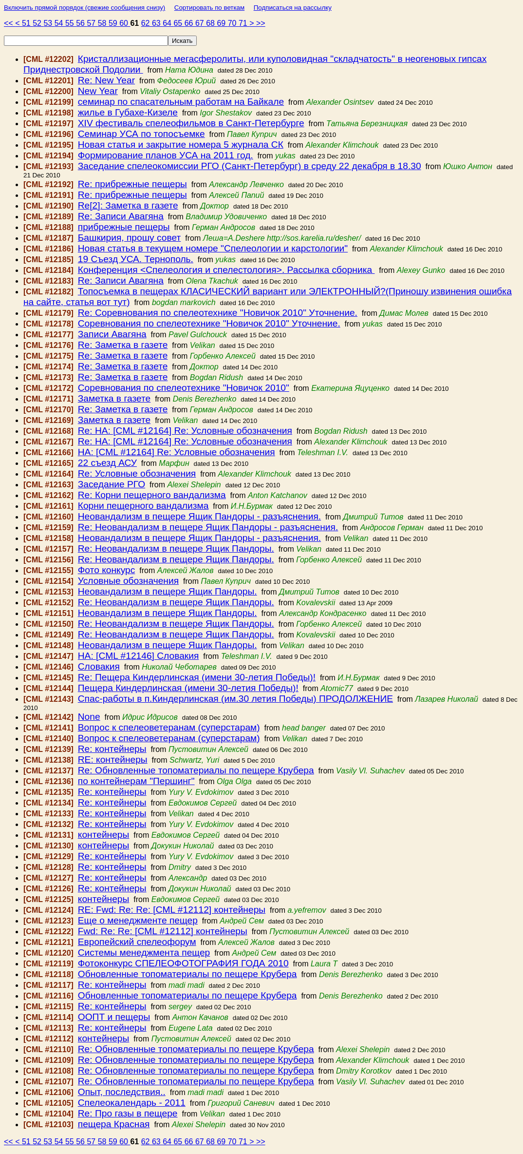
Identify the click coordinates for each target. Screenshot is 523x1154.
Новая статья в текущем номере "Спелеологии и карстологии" (213, 248)
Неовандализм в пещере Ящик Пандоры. (167, 591)
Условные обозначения (128, 581)
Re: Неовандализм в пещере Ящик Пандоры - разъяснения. (208, 527)
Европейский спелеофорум (137, 942)
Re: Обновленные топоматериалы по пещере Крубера (196, 770)
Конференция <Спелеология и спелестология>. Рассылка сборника (226, 270)
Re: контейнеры (112, 749)
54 (60, 23)
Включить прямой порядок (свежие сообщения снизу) (84, 7)
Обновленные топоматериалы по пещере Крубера (187, 974)
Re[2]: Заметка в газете (128, 205)
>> (260, 23)
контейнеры (104, 834)
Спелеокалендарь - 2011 (132, 1102)
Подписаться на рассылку (293, 7)
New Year (98, 91)
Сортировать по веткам (209, 7)
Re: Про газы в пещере (128, 1113)
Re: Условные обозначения (137, 473)
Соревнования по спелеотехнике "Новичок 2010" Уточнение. (209, 323)
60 (124, 23)
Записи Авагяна (112, 334)
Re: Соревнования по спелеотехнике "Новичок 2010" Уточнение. (217, 313)
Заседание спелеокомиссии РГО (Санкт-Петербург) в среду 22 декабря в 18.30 (249, 166)
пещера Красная (114, 1124)
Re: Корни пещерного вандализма (152, 495)
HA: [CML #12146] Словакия (138, 656)
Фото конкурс (106, 570)
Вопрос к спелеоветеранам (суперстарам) (169, 727)
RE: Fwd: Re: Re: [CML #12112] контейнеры (171, 909)
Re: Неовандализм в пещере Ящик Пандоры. (176, 548)
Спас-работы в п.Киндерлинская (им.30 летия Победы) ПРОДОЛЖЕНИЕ (235, 698)
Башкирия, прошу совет (129, 237)
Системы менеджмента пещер (144, 952)
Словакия (99, 666)
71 (244, 23)
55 (70, 23)
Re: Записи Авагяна (121, 216)
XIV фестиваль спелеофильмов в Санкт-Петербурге (191, 123)
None (89, 717)
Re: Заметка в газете (123, 345)
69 (222, 23)
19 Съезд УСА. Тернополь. (135, 259)
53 (48, 23)
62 (146, 23)
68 (211, 23)
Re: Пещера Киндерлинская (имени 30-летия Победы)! (197, 677)
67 (200, 23)
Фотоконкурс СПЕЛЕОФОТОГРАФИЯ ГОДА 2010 (183, 963)
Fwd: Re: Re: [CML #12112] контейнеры (162, 931)
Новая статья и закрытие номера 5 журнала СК (180, 144)
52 (38, 23)
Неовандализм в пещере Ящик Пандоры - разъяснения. (199, 516)
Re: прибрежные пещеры (132, 184)
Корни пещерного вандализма (143, 505)
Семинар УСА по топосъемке (141, 134)
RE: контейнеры (113, 759)
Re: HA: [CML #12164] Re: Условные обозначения (185, 430)
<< (9, 23)
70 (233, 23)
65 (178, 23)
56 (81, 23)
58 (103, 23)
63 (157, 23)
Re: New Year (106, 80)
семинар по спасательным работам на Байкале (181, 101)
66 (190, 23)
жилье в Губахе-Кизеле (128, 112)
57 (92, 23)
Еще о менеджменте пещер (138, 920)
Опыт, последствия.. (122, 1092)
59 (114, 23)
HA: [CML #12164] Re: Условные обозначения (176, 452)
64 (168, 23)
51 (27, 23)
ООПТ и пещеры (114, 1017)
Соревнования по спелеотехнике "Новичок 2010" (183, 388)
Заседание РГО (111, 484)
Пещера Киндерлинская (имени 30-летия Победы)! (188, 688)
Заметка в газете (114, 398)
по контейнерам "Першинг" (136, 781)
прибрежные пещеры (124, 227)
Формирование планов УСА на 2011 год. (165, 155)
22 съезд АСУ (107, 463)
